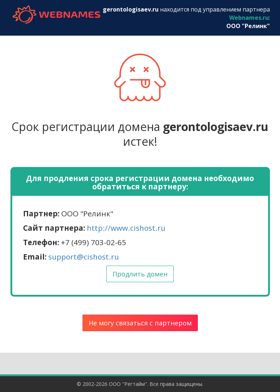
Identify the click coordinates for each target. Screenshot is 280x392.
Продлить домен (140, 274)
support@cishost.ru (83, 257)
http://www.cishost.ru (126, 228)
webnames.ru (56, 14)
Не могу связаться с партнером (140, 323)
